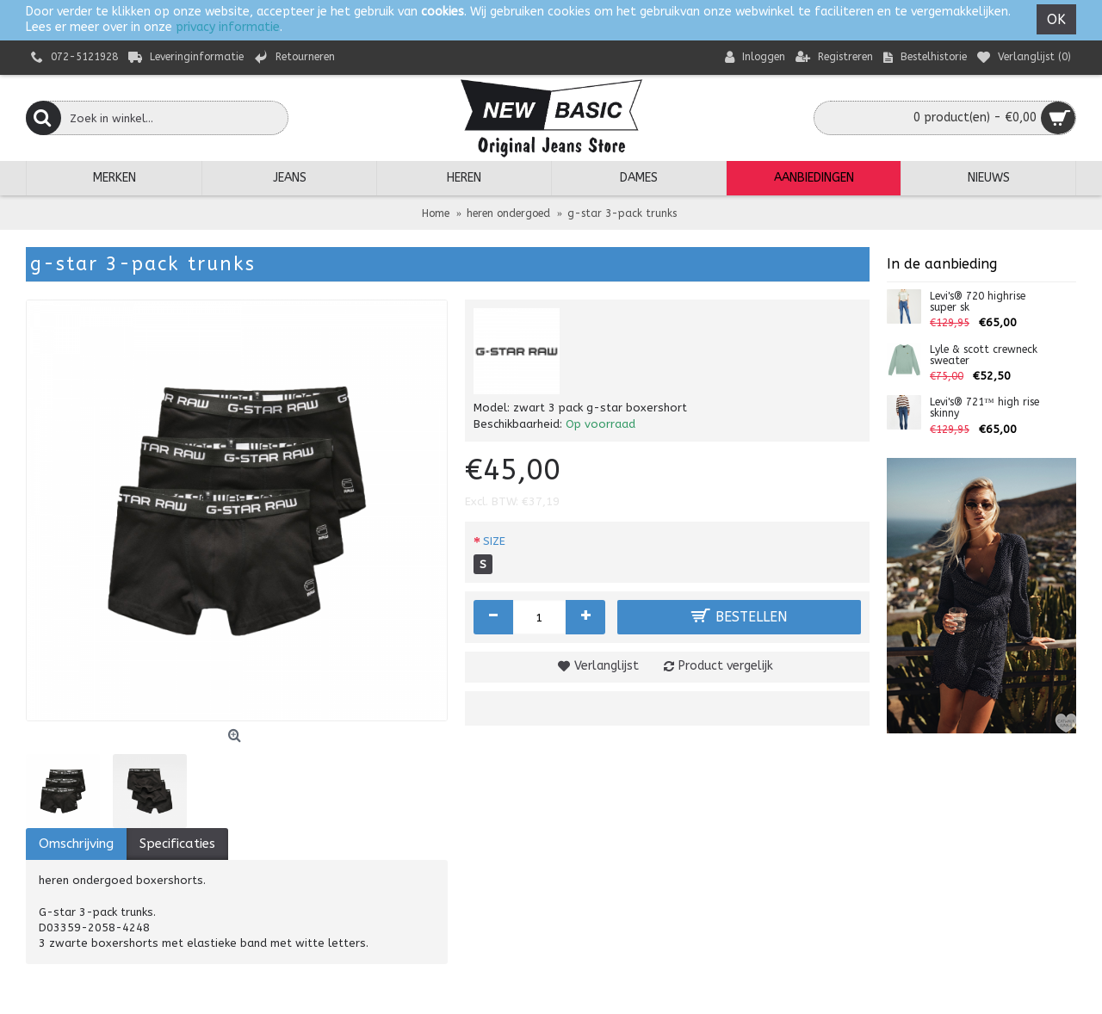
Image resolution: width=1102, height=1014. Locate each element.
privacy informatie (228, 27)
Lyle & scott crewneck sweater (983, 355)
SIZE (494, 541)
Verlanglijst (606, 665)
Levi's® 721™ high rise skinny (984, 408)
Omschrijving (76, 843)
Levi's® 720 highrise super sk (977, 302)
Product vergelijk (725, 665)
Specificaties (177, 843)
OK (1056, 19)
